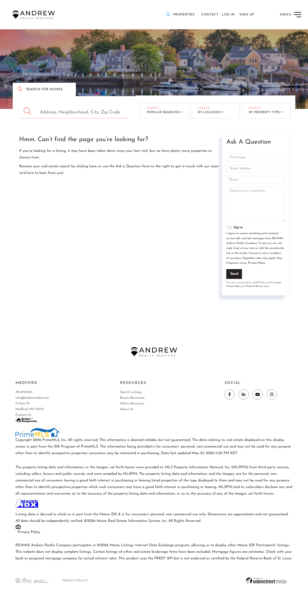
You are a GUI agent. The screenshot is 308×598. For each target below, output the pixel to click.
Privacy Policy (256, 263)
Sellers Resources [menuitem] (132, 404)
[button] (28, 111)
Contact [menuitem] (209, 14)
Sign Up (246, 14)
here (92, 166)
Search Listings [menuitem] (131, 393)
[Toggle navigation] (291, 14)
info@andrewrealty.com (32, 398)
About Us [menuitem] (126, 410)
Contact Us (23, 416)
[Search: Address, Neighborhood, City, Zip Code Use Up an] (74, 111)
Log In (228, 14)
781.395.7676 (23, 393)
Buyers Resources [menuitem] (132, 398)
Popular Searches (161, 113)
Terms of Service (254, 286)
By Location (207, 113)
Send (234, 274)
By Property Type (262, 113)
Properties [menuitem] (184, 14)
